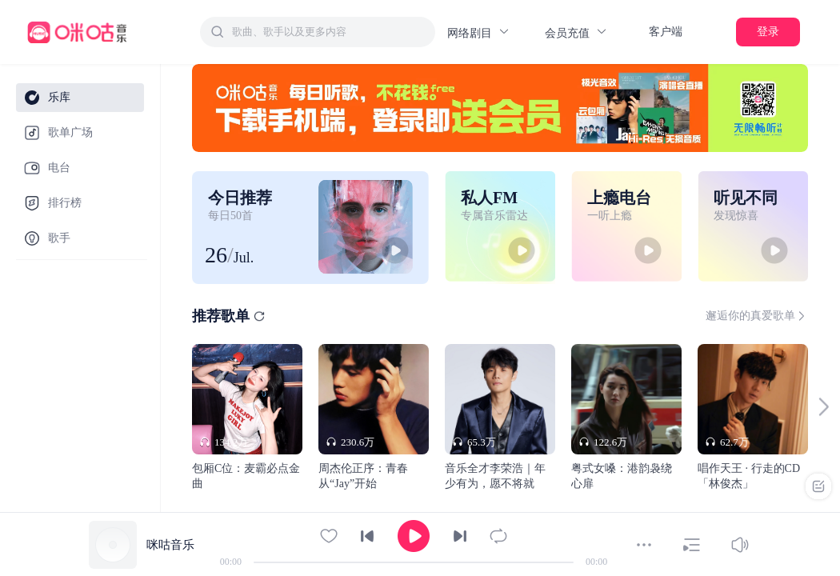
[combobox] (317, 32)
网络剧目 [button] (478, 32)
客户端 (665, 32)
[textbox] (329, 32)
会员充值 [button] (576, 32)
